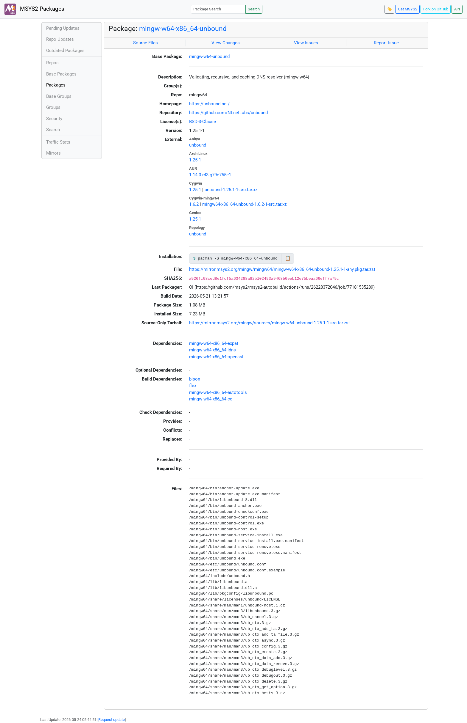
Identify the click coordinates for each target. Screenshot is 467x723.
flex (192, 385)
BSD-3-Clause (202, 121)
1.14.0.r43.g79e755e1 (210, 174)
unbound (197, 145)
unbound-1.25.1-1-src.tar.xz (231, 189)
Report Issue (386, 42)
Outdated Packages (65, 50)
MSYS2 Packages (34, 9)
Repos (52, 62)
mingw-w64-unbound (209, 56)
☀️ (389, 9)
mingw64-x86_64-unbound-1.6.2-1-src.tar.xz (244, 204)
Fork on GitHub (435, 9)
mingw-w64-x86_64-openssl (216, 356)
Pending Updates (63, 28)
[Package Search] (218, 9)
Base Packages (61, 74)
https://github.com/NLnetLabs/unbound (228, 112)
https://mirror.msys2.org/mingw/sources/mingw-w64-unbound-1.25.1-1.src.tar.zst (269, 323)
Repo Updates (60, 39)
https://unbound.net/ (209, 103)
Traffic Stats (58, 142)
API (457, 9)
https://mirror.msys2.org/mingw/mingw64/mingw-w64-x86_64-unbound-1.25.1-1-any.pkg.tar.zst (282, 269)
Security (54, 118)
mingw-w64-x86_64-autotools (218, 392)
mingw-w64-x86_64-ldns (212, 350)
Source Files (145, 42)
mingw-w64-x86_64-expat (213, 343)
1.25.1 (195, 160)
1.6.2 (194, 204)
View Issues (306, 42)
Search (254, 9)
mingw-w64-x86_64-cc (210, 399)
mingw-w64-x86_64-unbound (183, 28)
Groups (53, 107)
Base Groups (58, 96)
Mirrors (53, 153)
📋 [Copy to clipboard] (288, 258)
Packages (56, 85)
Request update (111, 719)
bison (194, 379)
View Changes (225, 42)
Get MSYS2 (407, 9)
